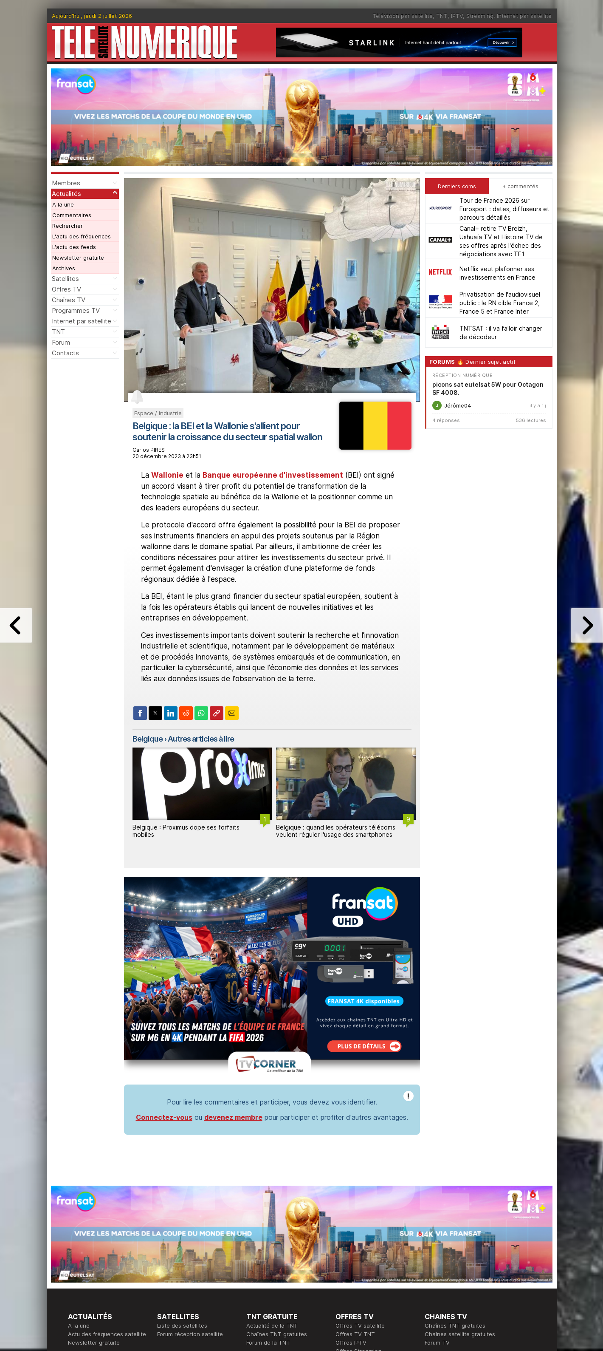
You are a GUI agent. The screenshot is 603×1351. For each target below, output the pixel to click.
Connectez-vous (164, 1001)
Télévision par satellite (402, 15)
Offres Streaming (358, 1234)
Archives (63, 268)
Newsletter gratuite (78, 257)
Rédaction (259, 1268)
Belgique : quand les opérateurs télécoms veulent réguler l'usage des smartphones (335, 831)
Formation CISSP (357, 1277)
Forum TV (437, 1226)
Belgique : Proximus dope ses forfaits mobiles (186, 831)
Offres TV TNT (355, 1217)
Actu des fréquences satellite (107, 1217)
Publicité (257, 1277)
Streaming (479, 15)
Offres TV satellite (360, 1209)
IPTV (457, 15)
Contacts (65, 353)
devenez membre (233, 1001)
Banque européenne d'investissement (273, 475)
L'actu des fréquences (81, 236)
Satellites (65, 279)
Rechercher (67, 225)
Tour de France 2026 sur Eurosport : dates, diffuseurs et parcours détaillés (504, 209)
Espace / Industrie (158, 413)
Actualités (66, 194)
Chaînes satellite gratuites (460, 1217)
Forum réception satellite (190, 1217)
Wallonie (167, 475)
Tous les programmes (96, 1285)
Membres (66, 183)
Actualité (168, 1277)
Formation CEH (355, 1268)
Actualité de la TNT (272, 1209)
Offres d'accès (176, 1285)
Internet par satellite (524, 15)
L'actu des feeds (74, 247)
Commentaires (71, 215)
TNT (442, 15)
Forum (61, 342)
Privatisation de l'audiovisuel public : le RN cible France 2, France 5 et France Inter (499, 303)
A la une (63, 204)
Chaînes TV (68, 300)
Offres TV (66, 289)
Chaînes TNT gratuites (276, 1217)
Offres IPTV (350, 1226)
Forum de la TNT (268, 1226)
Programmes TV (76, 310)
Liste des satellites (182, 1209)
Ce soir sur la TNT (92, 1277)
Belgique (147, 738)
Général (257, 1285)
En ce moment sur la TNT (101, 1268)
